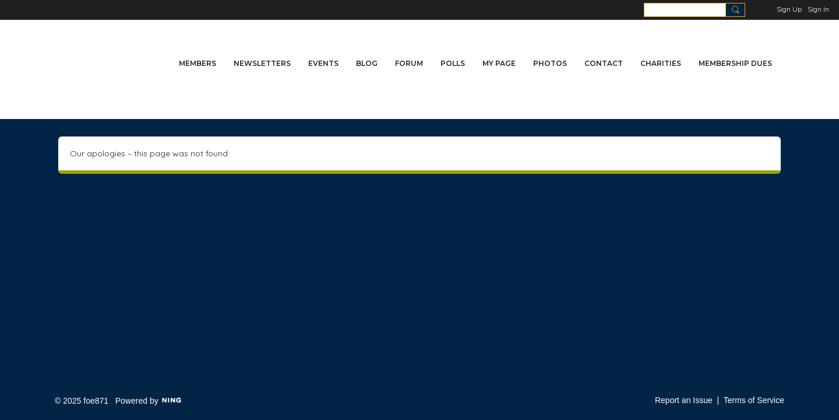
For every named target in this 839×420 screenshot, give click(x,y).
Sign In (818, 9)
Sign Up (789, 9)
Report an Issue (684, 400)
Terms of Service (754, 400)
